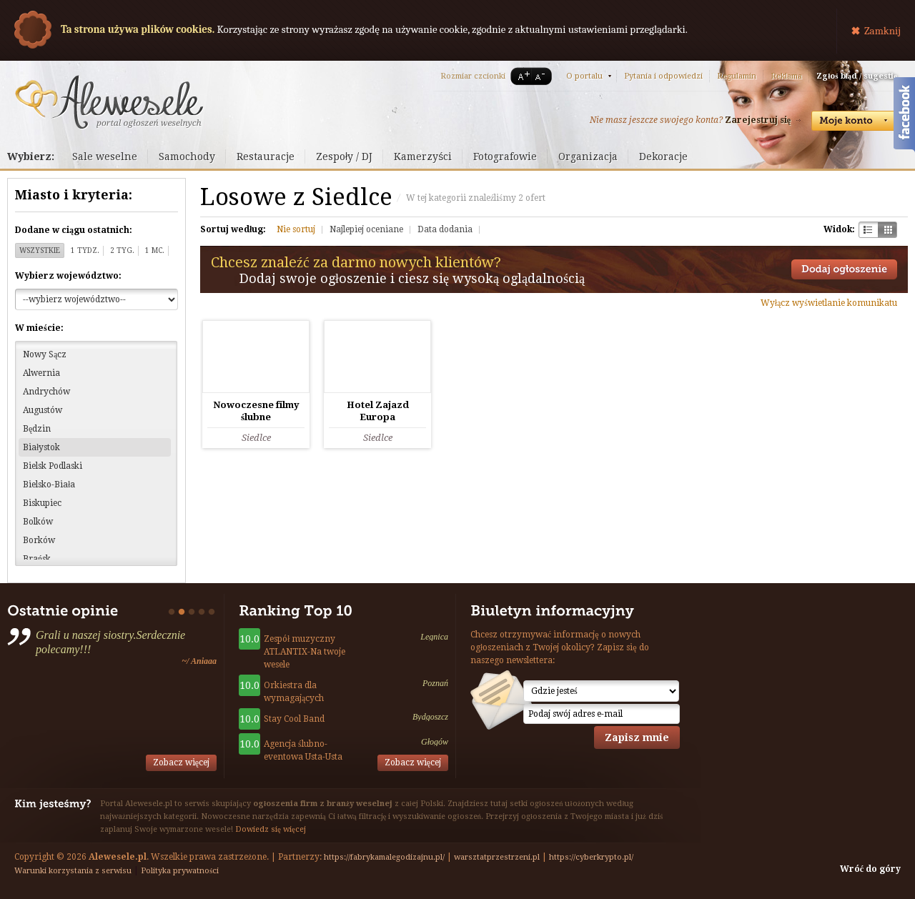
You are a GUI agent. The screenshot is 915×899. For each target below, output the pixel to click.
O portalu (584, 76)
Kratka (887, 230)
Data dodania (445, 229)
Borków (39, 540)
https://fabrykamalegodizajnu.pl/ (384, 857)
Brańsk (37, 559)
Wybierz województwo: (68, 276)
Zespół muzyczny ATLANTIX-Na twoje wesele (304, 652)
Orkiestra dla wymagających (294, 691)
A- (542, 76)
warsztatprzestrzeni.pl (497, 857)
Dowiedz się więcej (270, 829)
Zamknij (882, 30)
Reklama (786, 76)
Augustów (42, 410)
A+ (521, 76)
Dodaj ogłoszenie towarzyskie (844, 269)
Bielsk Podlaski (52, 466)
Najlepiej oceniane (366, 229)
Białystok (41, 447)
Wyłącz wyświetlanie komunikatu (829, 303)
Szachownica (868, 230)
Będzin (37, 429)
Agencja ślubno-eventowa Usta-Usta (303, 750)
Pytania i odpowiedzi (663, 76)
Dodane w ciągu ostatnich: (73, 230)
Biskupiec (42, 503)
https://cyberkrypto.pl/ (591, 857)
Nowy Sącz (44, 354)
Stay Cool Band (294, 719)
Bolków (38, 522)
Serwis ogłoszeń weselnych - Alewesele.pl (109, 102)
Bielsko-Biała (49, 485)
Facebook (904, 116)
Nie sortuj (296, 229)
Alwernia (41, 373)
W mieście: (39, 328)
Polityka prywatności (180, 870)
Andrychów (46, 392)
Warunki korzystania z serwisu (73, 870)
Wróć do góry (870, 869)
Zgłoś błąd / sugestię (856, 76)
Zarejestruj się (758, 120)
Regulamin (736, 76)
